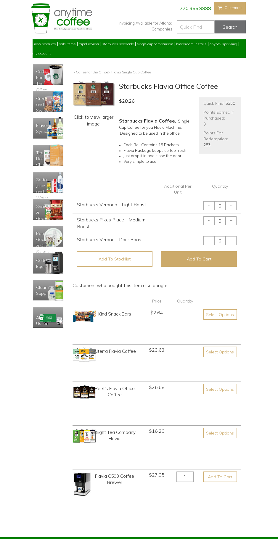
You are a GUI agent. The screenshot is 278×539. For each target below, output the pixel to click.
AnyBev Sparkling (100, 512)
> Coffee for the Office (90, 72)
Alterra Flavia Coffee (115, 333)
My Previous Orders (48, 479)
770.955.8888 (195, 8)
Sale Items (67, 44)
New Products (45, 44)
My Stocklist (42, 501)
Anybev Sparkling (223, 44)
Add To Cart (199, 259)
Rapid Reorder (89, 44)
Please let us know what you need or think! (185, 488)
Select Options (220, 314)
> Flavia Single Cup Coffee (129, 72)
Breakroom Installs (191, 44)
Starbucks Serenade (118, 44)
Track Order (42, 512)
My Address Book (47, 490)
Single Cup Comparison (155, 44)
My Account (41, 53)
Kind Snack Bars (114, 314)
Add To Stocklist (115, 259)
